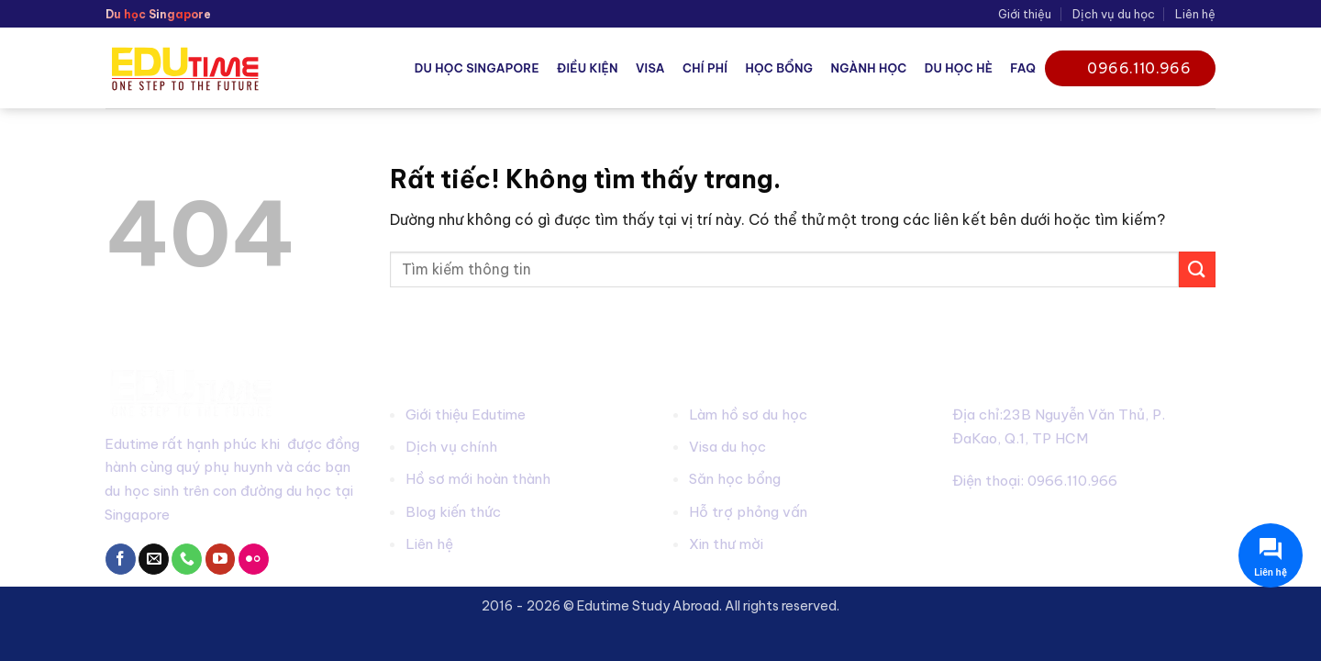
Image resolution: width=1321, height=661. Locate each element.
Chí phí (705, 68)
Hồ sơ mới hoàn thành (477, 478)
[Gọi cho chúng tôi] (187, 559)
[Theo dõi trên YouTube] (220, 559)
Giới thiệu (1024, 13)
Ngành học (868, 68)
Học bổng (779, 68)
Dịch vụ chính (451, 446)
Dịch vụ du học (1113, 13)
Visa (650, 68)
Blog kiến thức (453, 512)
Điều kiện (587, 68)
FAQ (1023, 68)
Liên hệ (1195, 13)
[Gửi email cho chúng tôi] (154, 559)
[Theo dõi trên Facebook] (120, 559)
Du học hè (959, 68)
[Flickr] (254, 559)
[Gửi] (1197, 269)
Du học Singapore (477, 68)
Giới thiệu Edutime (465, 414)
